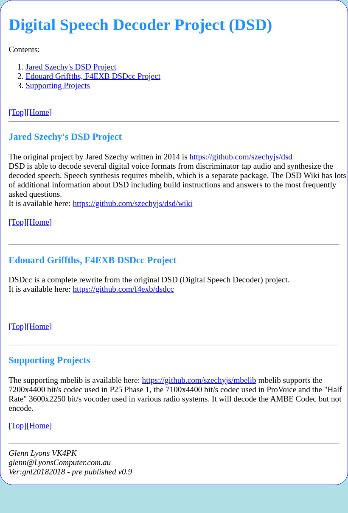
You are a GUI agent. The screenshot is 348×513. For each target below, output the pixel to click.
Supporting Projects (57, 85)
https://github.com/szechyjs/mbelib (199, 380)
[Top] (17, 112)
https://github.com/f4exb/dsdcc (123, 288)
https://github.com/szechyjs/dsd (240, 156)
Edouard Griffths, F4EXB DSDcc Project (92, 76)
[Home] (39, 112)
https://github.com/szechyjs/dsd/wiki (133, 203)
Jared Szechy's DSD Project (70, 66)
